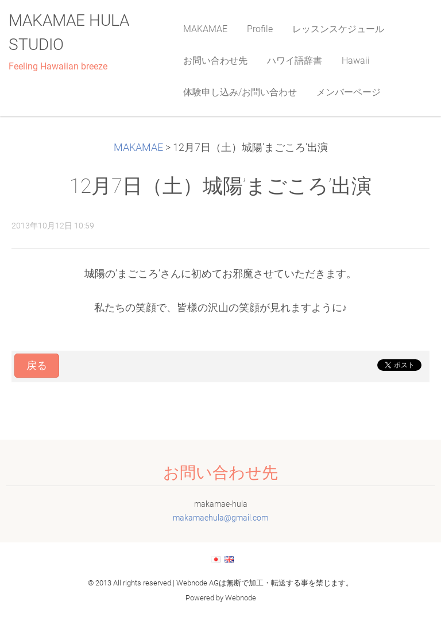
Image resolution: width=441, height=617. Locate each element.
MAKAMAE (138, 147)
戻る (36, 365)
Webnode (240, 597)
